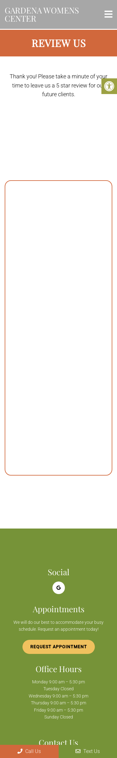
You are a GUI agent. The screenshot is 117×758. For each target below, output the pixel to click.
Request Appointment (58, 646)
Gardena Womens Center (42, 14)
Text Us (88, 751)
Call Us (29, 751)
